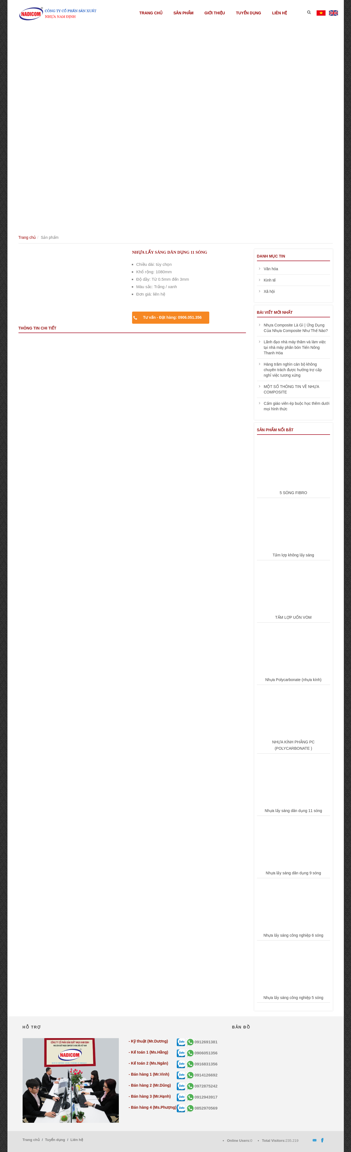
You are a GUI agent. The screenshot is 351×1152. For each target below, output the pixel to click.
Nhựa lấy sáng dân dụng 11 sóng (293, 810)
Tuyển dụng (248, 13)
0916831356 (201, 1064)
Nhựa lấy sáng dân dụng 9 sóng (293, 873)
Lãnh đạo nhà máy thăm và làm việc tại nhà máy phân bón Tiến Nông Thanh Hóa (295, 347)
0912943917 (201, 1097)
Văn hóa (271, 269)
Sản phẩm (183, 13)
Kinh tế (270, 280)
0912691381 (201, 1042)
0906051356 (201, 1053)
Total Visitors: (273, 1140)
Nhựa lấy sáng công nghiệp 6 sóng (293, 935)
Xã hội (269, 291)
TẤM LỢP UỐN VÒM (293, 617)
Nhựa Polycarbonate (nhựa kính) (293, 679)
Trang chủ (150, 13)
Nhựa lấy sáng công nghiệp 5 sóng (293, 997)
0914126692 (201, 1075)
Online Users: (238, 1140)
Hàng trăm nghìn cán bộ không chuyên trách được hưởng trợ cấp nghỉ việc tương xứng (293, 369)
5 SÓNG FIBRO (293, 493)
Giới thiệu (215, 13)
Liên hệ (279, 13)
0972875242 (201, 1086)
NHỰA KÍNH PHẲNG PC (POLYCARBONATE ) (293, 745)
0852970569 (201, 1108)
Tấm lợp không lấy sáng (293, 555)
